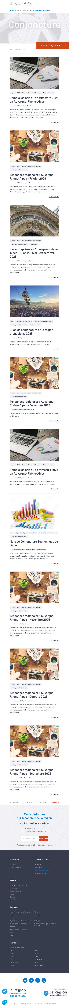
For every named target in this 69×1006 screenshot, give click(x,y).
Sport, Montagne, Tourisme (24, 321)
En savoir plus (54, 122)
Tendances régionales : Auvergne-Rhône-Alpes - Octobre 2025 (32, 694)
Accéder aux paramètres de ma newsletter (34, 845)
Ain (11, 950)
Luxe (11, 935)
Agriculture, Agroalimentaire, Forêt (26, 533)
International (33, 244)
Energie (12, 918)
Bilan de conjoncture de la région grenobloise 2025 (31, 331)
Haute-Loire (38, 959)
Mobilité (12, 927)
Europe (12, 897)
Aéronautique (38, 915)
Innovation (13, 888)
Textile (36, 918)
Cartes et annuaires (40, 873)
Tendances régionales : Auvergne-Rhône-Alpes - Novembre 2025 (32, 617)
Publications (38, 867)
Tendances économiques (42, 870)
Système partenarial (16, 867)
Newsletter (30, 828)
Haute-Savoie (38, 965)
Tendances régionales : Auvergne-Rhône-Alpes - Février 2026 (32, 176)
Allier (12, 533)
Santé (12, 915)
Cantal (36, 953)
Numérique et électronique (18, 924)
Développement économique (19, 169)
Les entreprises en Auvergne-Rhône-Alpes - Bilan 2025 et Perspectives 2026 (34, 252)
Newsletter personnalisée (35, 831)
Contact (15, 1003)
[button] (4, 1002)
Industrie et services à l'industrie (31, 93)
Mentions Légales (26, 1003)
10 (43, 802)
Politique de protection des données (45, 1003)
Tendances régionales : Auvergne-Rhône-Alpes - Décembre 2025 (32, 403)
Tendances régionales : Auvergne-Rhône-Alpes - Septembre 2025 (32, 771)
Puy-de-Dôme (14, 962)
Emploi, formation (48, 93)
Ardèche (12, 953)
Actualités (37, 864)
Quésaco (13, 864)
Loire (11, 959)
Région (13, 93)
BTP (18, 93)
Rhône (36, 962)
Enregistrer (43, 838)
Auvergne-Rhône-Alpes (17, 947)
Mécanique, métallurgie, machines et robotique (45, 924)
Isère (12, 321)
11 (45, 802)
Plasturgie (37, 921)
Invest (12, 894)
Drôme (12, 956)
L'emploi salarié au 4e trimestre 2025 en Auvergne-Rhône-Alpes (34, 99)
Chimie (36, 912)
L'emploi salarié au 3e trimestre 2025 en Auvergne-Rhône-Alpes (34, 471)
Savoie (12, 965)
